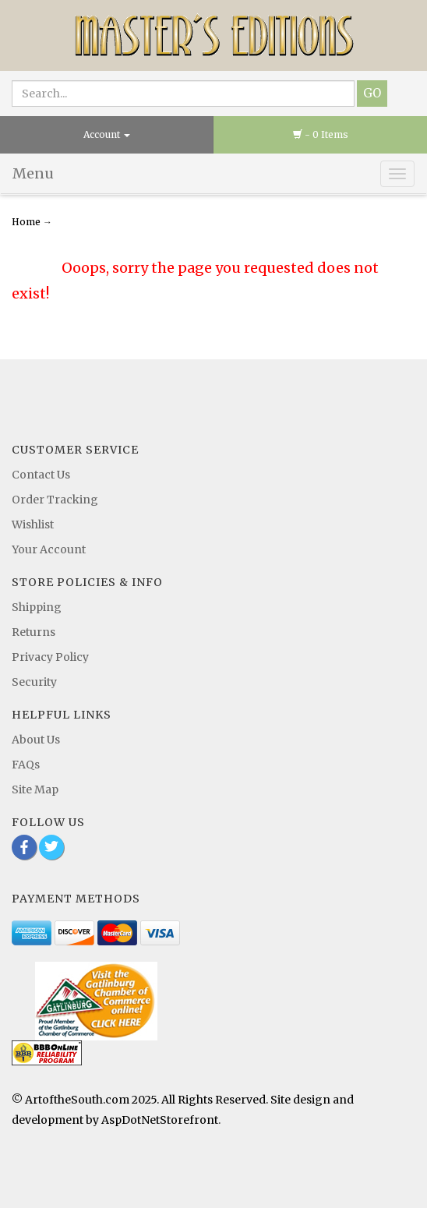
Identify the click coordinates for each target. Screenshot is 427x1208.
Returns (33, 632)
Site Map (35, 789)
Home (27, 222)
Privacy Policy (50, 657)
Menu (33, 173)
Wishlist (33, 524)
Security (34, 682)
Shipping (37, 607)
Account (106, 134)
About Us (36, 740)
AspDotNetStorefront (159, 1120)
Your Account (49, 549)
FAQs (26, 765)
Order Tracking (55, 500)
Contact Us (41, 475)
